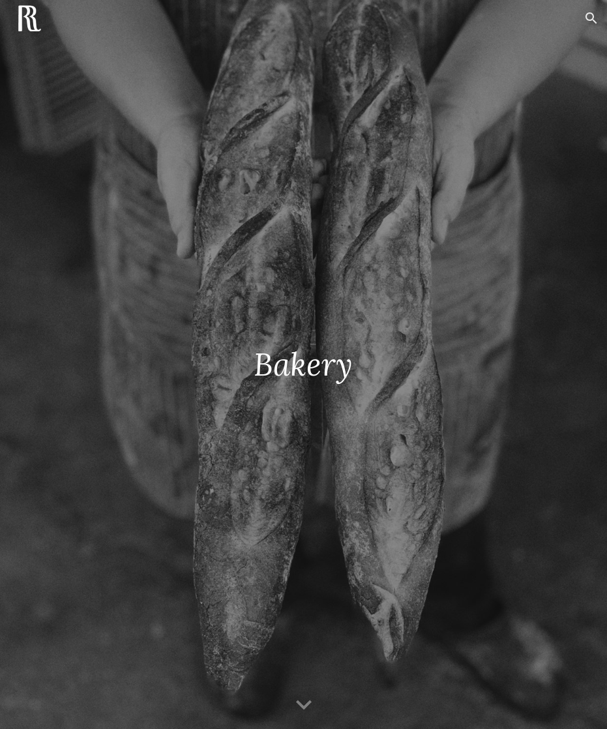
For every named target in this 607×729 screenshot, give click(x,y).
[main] (304, 364)
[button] (591, 18)
